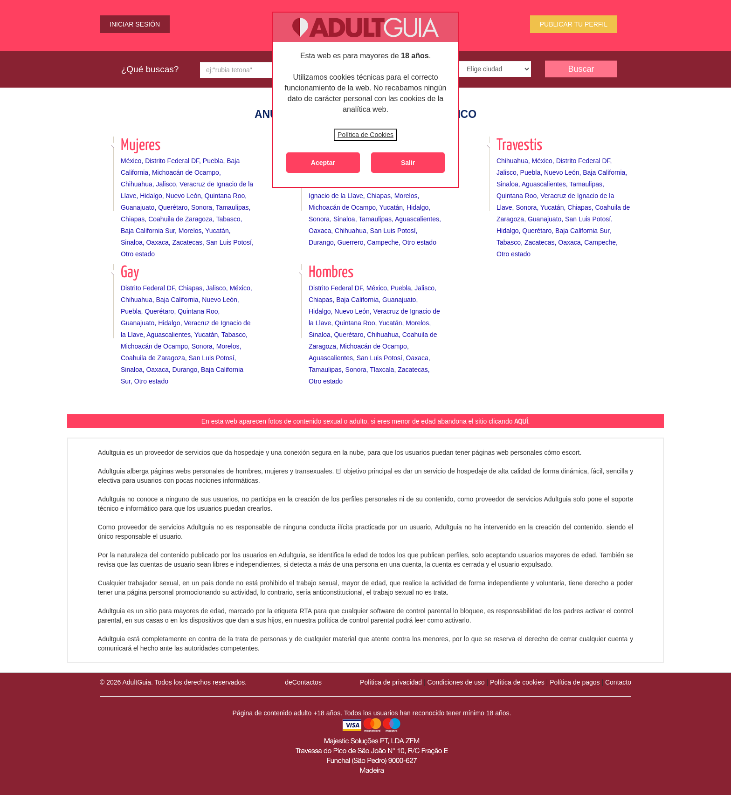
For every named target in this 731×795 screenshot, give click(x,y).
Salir (408, 162)
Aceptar (323, 162)
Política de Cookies (365, 134)
